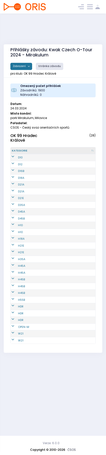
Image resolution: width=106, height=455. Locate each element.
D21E (21, 222)
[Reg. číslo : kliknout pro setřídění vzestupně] (44, 152)
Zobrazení (19, 66)
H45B (21, 324)
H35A (21, 302)
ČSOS (71, 450)
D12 (20, 174)
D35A (21, 231)
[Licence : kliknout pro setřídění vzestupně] (85, 152)
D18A (21, 194)
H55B (21, 351)
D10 (20, 164)
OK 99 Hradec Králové (23, 138)
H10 (20, 262)
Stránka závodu (49, 66)
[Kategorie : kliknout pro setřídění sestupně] (23, 152)
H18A (21, 275)
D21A (21, 203)
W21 (20, 401)
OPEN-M (23, 390)
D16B (21, 185)
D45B (21, 253)
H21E (21, 282)
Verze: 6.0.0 (51, 443)
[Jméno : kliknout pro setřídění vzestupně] (64, 152)
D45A (21, 242)
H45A (21, 311)
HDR (20, 361)
